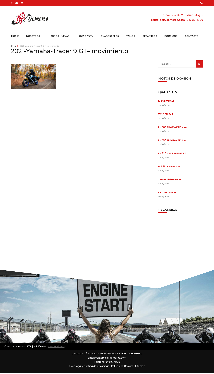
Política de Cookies (122, 366)
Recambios (150, 36)
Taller (130, 36)
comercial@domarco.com (110, 357)
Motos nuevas (59, 36)
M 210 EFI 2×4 (166, 101)
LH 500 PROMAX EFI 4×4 (172, 127)
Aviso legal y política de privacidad (89, 366)
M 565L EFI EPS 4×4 (169, 166)
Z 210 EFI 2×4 (165, 114)
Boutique (170, 36)
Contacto (192, 36)
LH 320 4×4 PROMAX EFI (172, 153)
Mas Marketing (57, 346)
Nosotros (33, 36)
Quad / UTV (86, 36)
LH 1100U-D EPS (167, 192)
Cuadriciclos (110, 36)
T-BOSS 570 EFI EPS (169, 179)
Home (15, 36)
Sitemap (140, 366)
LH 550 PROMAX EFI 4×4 (172, 140)
